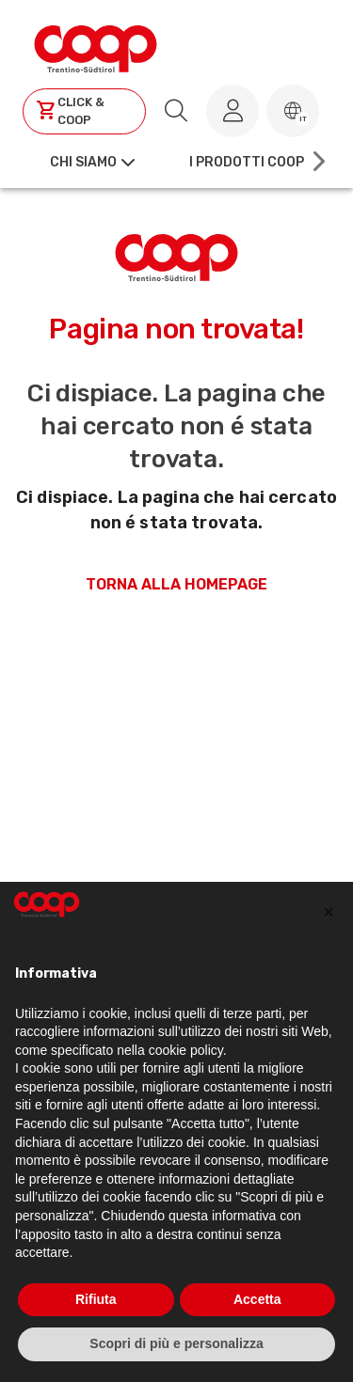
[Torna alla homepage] (95, 46)
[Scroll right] (317, 162)
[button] (292, 111)
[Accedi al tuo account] (232, 111)
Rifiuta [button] (96, 1299)
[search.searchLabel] (176, 110)
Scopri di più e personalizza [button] (176, 1343)
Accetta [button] (257, 1299)
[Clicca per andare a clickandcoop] (84, 111)
